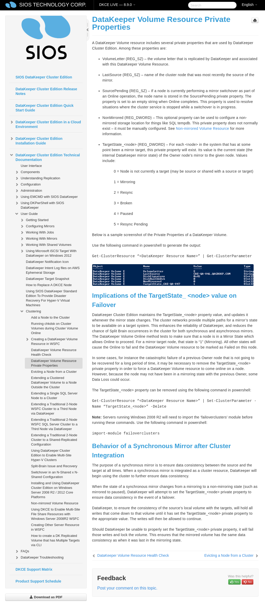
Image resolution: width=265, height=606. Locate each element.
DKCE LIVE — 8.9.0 (117, 5)
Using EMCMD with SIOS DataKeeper (46, 197)
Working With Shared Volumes (45, 245)
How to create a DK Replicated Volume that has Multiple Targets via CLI (55, 540)
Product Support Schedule (38, 581)
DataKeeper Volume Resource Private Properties (54, 363)
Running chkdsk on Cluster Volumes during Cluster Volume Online (54, 328)
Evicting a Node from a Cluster (54, 372)
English (249, 5)
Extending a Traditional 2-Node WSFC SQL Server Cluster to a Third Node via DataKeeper (54, 424)
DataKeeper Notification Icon (47, 262)
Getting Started (34, 220)
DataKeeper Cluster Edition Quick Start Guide (44, 107)
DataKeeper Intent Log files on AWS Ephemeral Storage (53, 270)
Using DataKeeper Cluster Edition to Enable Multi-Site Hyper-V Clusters (51, 455)
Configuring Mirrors (37, 226)
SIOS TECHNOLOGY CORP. (52, 4)
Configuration (27, 184)
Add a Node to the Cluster (50, 317)
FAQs (21, 551)
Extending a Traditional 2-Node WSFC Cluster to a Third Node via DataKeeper (54, 408)
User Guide (26, 214)
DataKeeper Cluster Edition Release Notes (46, 91)
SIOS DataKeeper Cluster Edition (44, 77)
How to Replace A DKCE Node (49, 285)
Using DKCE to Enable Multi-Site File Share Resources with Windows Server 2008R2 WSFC (55, 514)
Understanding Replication (37, 178)
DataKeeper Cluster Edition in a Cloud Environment (45, 124)
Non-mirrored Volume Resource (54, 503)
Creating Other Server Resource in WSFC (55, 527)
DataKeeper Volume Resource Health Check (54, 352)
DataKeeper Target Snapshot (47, 279)
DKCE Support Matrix (34, 569)
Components (27, 172)
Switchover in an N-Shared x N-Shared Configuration (54, 474)
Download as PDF (46, 597)
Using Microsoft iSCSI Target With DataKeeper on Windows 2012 (48, 252)
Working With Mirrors (38, 239)
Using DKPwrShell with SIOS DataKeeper (39, 204)
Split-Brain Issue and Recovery (54, 466)
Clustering (30, 311)
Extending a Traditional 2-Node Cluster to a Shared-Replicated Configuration (54, 439)
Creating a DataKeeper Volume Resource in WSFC (51, 341)
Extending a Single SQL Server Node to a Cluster (54, 395)
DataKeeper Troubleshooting (39, 557)
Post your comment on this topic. (127, 588)
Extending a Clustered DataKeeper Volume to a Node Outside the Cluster (54, 382)
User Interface (31, 166)
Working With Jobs (37, 232)
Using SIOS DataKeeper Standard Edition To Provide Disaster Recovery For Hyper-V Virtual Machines (51, 298)
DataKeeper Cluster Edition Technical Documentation (44, 157)
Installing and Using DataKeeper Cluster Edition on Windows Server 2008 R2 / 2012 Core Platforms (55, 490)
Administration (28, 191)
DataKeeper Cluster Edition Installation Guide (35, 140)
